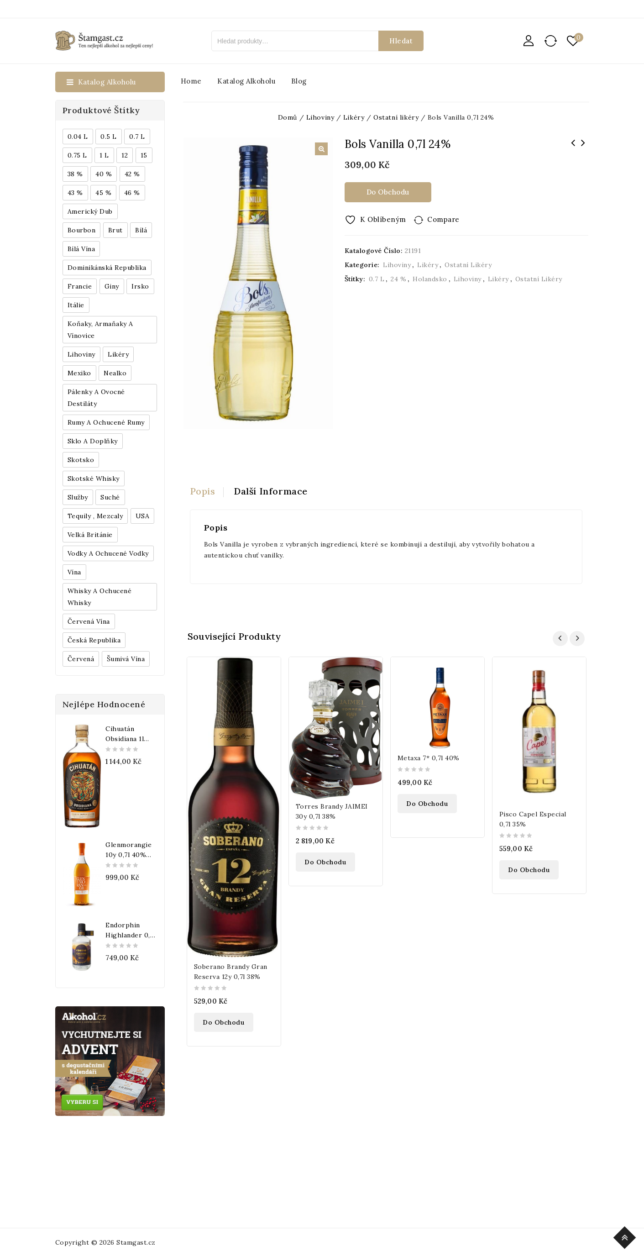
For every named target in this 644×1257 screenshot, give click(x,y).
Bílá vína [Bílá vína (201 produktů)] (81, 249)
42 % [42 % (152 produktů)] (132, 174)
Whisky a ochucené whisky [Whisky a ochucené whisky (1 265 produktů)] (100, 597)
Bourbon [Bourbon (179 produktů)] (82, 230)
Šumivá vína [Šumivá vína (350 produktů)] (126, 659)
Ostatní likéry (468, 265)
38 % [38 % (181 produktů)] (75, 174)
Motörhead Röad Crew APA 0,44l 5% (573, 149)
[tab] (207, 491)
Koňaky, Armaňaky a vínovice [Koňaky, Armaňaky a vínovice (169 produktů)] (100, 330)
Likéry (427, 265)
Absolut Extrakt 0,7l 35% (583, 149)
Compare (443, 219)
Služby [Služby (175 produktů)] (78, 497)
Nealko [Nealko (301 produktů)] (115, 373)
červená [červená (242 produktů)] (81, 659)
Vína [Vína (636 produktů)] (74, 572)
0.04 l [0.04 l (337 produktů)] (78, 136)
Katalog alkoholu (246, 81)
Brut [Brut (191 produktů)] (115, 230)
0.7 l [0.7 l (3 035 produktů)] (137, 136)
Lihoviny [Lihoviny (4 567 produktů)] (81, 354)
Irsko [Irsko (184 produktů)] (140, 286)
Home (191, 81)
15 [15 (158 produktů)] (144, 155)
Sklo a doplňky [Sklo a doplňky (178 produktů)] (93, 441)
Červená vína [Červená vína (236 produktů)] (89, 621)
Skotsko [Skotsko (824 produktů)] (81, 460)
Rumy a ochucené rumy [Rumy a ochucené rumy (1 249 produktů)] (106, 422)
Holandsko (430, 279)
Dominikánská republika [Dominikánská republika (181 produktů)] (107, 267)
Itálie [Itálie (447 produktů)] (76, 305)
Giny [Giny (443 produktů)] (112, 286)
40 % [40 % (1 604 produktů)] (103, 174)
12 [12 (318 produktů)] (124, 155)
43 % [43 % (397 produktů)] (75, 193)
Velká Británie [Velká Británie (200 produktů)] (90, 535)
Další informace (271, 491)
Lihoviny (397, 265)
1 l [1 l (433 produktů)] (104, 155)
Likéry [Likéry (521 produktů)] (118, 354)
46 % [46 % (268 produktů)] (132, 193)
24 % (398, 279)
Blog (299, 81)
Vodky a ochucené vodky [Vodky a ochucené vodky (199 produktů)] (108, 553)
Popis (202, 491)
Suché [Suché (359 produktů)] (110, 497)
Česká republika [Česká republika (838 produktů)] (94, 640)
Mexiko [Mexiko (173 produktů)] (79, 373)
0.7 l (377, 279)
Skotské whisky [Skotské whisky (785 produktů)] (94, 478)
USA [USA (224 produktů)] (143, 516)
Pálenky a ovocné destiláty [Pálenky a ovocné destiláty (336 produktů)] (96, 398)
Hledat (401, 41)
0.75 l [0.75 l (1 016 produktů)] (77, 155)
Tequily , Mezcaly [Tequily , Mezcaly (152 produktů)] (95, 516)
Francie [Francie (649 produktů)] (80, 286)
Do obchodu (388, 192)
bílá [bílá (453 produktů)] (141, 230)
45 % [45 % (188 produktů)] (103, 193)
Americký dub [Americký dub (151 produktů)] (90, 211)
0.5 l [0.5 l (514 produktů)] (108, 136)
